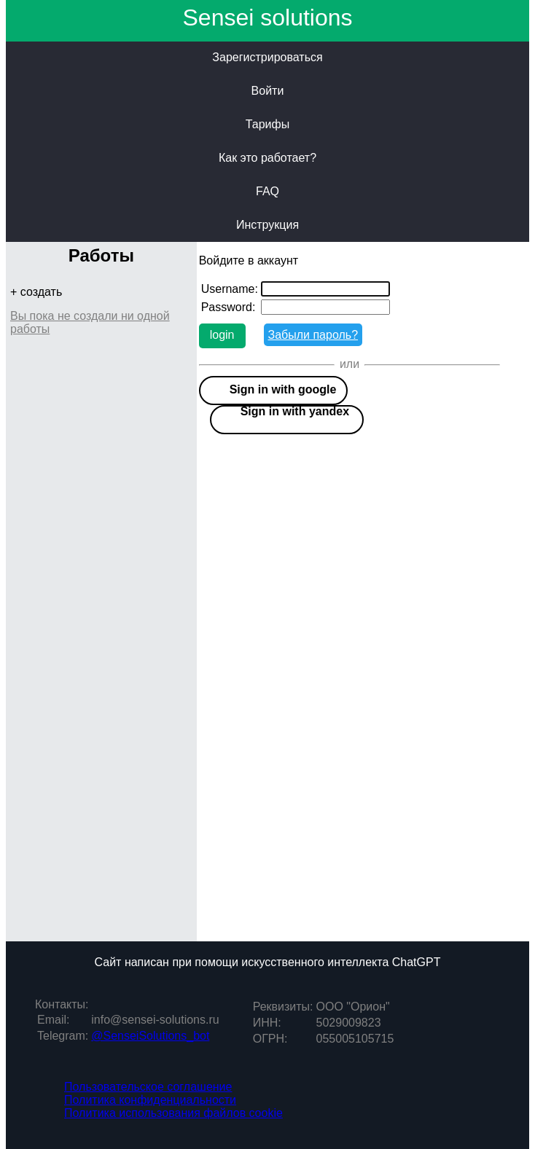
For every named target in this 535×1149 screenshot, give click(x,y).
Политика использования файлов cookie (173, 1113)
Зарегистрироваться (267, 57)
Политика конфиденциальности (150, 1100)
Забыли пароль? (313, 335)
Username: (229, 289)
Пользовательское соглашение (148, 1087)
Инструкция (267, 225)
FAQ (267, 191)
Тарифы (267, 124)
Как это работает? (267, 158)
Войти (267, 91)
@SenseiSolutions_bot (150, 1036)
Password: (228, 307)
